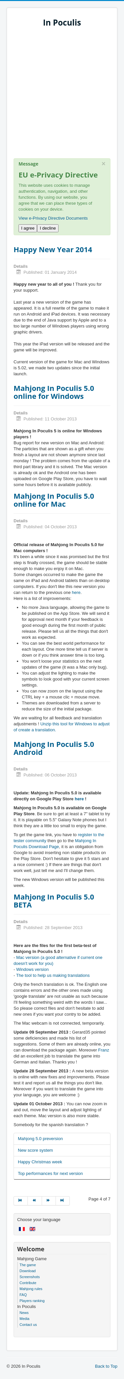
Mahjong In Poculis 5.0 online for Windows (54, 392)
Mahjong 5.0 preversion (40, 1138)
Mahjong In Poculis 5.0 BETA (54, 900)
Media (24, 1319)
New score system (35, 1150)
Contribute (28, 1283)
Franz (103, 1050)
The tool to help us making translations (53, 975)
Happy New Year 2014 (53, 249)
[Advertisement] (62, 96)
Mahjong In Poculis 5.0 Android (54, 748)
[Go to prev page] (35, 1200)
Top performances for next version (50, 1173)
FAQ (23, 1295)
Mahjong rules (31, 1289)
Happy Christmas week (40, 1161)
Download (28, 1271)
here (76, 592)
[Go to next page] (49, 1200)
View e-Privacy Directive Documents (53, 218)
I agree (27, 228)
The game (28, 1265)
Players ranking (32, 1301)
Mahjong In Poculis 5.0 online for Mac (54, 500)
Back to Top (106, 1366)
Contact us (28, 1325)
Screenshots (30, 1277)
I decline (48, 228)
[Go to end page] (63, 1200)
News (24, 1313)
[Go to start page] (21, 1200)
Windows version (32, 969)
